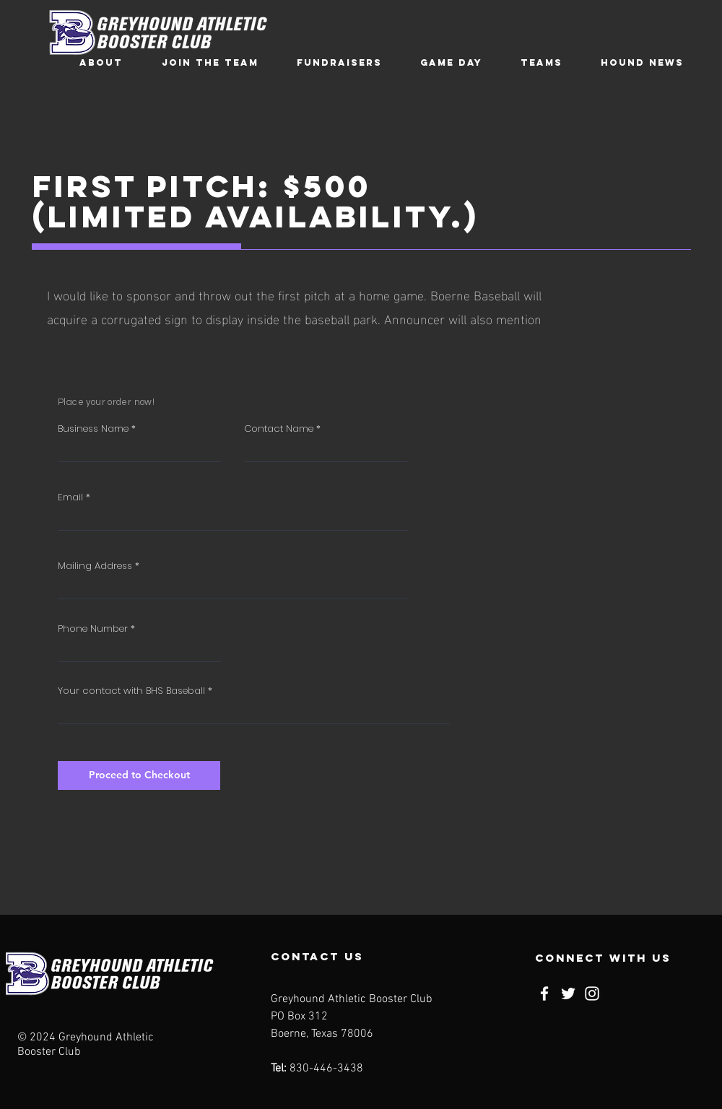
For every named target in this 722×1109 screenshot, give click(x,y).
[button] (101, 62)
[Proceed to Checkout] (139, 775)
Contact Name (278, 428)
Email (70, 497)
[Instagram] (592, 993)
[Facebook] (544, 993)
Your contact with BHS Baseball (131, 690)
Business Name (93, 428)
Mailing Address (95, 565)
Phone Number (93, 628)
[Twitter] (568, 993)
